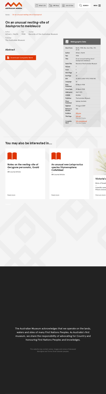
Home (7, 14)
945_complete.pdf (81, 121)
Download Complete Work (20, 57)
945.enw (78, 113)
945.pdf (78, 116)
